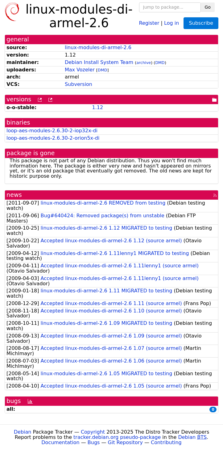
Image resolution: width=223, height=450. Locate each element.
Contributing (166, 442)
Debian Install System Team (99, 62)
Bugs (94, 442)
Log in (171, 23)
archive (143, 62)
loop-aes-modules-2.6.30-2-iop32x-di (51, 131)
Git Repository (125, 442)
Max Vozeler (80, 70)
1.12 (97, 107)
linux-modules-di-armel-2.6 (98, 47)
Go (208, 7)
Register (149, 23)
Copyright (93, 432)
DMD (160, 62)
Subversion (78, 84)
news (14, 194)
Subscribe (201, 23)
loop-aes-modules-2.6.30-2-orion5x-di (52, 138)
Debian (22, 432)
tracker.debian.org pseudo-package (117, 437)
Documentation (60, 442)
